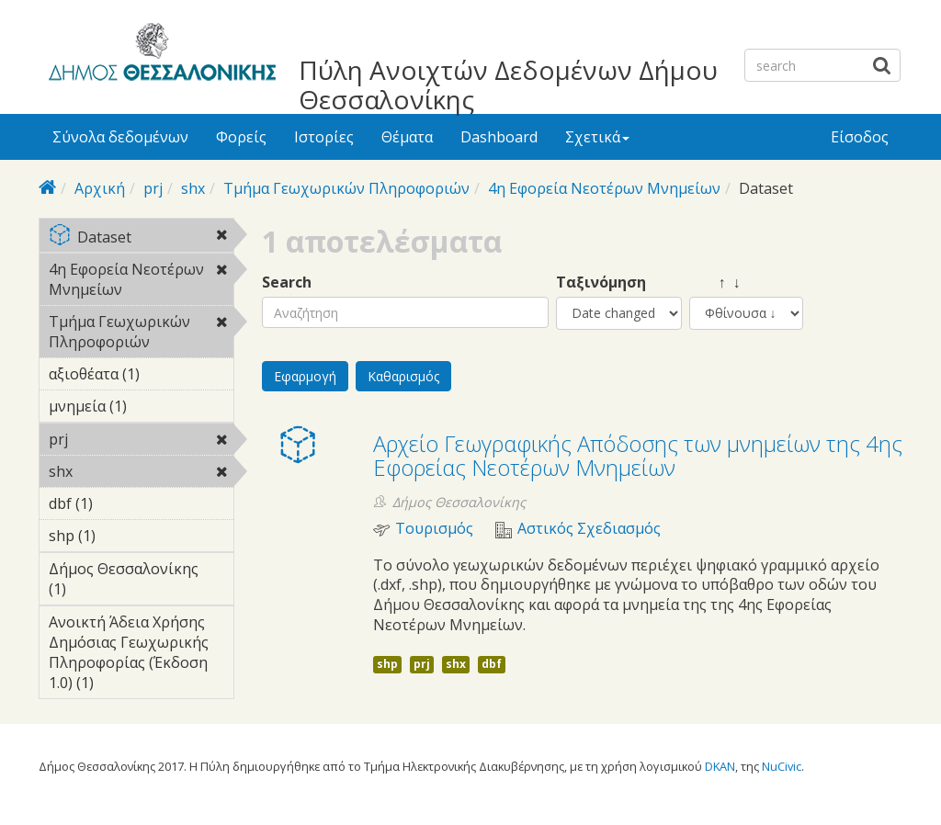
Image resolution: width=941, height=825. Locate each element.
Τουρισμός (434, 528)
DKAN (720, 766)
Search (287, 282)
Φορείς (241, 137)
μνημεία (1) (141, 409)
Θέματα (407, 137)
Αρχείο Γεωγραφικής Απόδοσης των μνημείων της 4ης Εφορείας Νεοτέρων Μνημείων (637, 455)
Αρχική (99, 188)
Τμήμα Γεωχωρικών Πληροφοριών (346, 188)
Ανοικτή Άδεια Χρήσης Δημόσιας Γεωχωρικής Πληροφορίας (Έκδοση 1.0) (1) (141, 655)
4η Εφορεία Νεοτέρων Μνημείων (604, 188)
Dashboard (499, 137)
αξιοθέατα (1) (141, 377)
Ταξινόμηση (601, 282)
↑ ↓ (715, 282)
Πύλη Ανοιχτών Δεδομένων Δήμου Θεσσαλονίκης (508, 84)
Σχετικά (597, 137)
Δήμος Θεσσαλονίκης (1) (141, 582)
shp (387, 664)
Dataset (141, 238)
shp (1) (124, 536)
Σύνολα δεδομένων (120, 137)
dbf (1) (121, 503)
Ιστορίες (324, 137)
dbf (492, 664)
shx (193, 188)
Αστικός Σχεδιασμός (589, 528)
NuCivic (781, 766)
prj (153, 188)
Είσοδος (860, 137)
